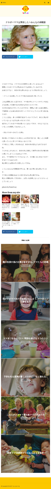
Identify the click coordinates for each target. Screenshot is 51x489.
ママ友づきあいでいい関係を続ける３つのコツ (25, 338)
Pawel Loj (12, 187)
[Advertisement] (25, 70)
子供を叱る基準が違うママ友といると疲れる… (25, 376)
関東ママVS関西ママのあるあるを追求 (25, 452)
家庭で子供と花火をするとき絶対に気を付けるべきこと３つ (6, 207)
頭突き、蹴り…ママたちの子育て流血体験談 (25, 206)
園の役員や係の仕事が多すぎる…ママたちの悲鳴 (25, 262)
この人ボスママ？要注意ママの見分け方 (25, 414)
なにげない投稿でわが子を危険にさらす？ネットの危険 (6, 224)
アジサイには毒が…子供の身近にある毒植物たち (15, 206)
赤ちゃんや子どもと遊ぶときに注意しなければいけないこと (34, 207)
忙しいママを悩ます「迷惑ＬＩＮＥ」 (15, 223)
